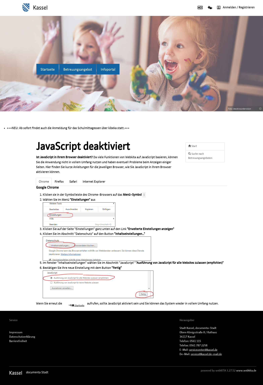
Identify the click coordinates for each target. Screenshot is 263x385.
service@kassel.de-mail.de (206, 354)
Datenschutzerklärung (22, 336)
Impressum (15, 332)
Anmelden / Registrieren (235, 8)
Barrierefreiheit (18, 341)
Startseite (48, 69)
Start (192, 146)
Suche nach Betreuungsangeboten (200, 155)
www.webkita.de (246, 370)
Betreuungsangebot (77, 69)
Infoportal (108, 69)
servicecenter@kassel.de (203, 350)
